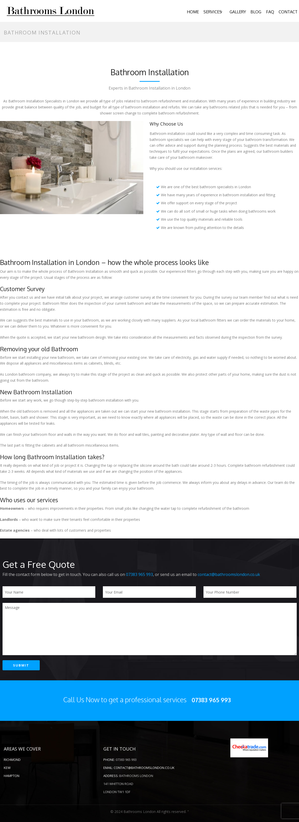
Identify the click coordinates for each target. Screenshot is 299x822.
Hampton (11, 775)
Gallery (234, 11)
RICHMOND (12, 759)
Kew (7, 767)
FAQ (268, 11)
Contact (286, 11)
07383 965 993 (139, 574)
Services (205, 11)
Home (184, 11)
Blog (252, 11)
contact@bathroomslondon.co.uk (229, 574)
